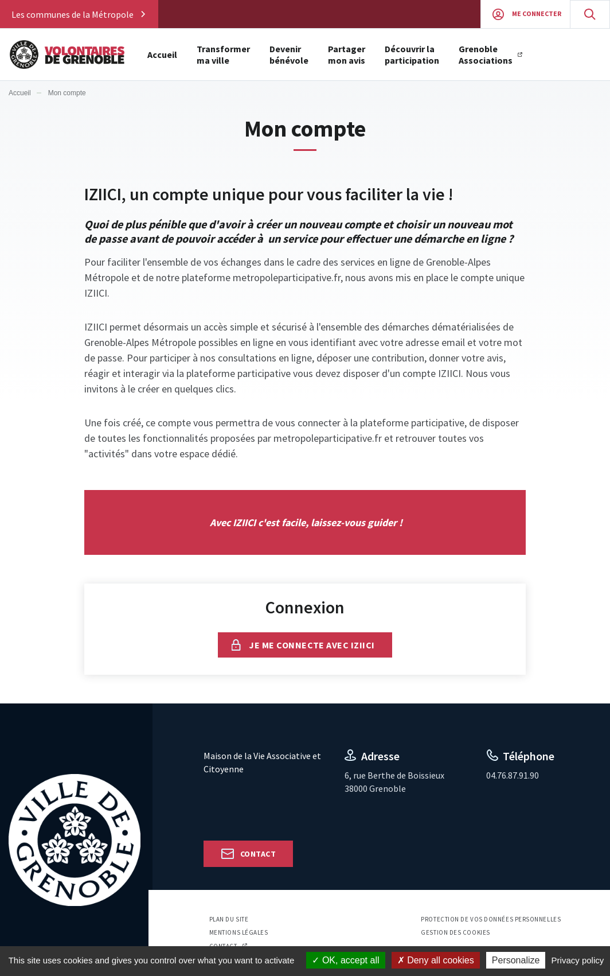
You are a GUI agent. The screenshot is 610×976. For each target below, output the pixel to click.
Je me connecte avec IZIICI (311, 645)
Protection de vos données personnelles (491, 919)
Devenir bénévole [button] (288, 54)
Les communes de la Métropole (72, 14)
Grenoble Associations (486, 54)
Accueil (162, 54)
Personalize (516, 960)
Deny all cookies (435, 960)
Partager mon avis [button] (346, 54)
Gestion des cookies (455, 932)
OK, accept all (345, 960)
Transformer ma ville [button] (223, 54)
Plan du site (229, 919)
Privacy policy (578, 960)
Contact (258, 854)
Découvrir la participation (412, 54)
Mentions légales (238, 932)
